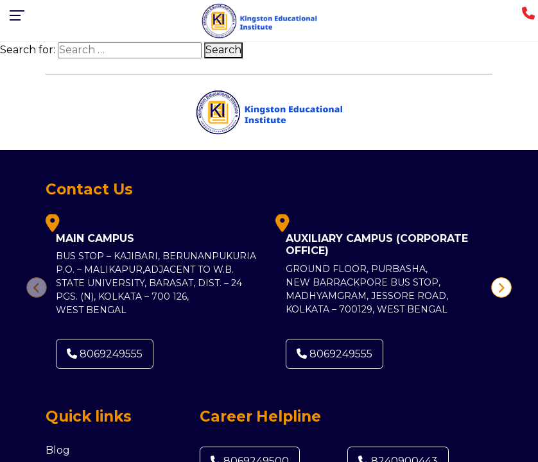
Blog (58, 450)
